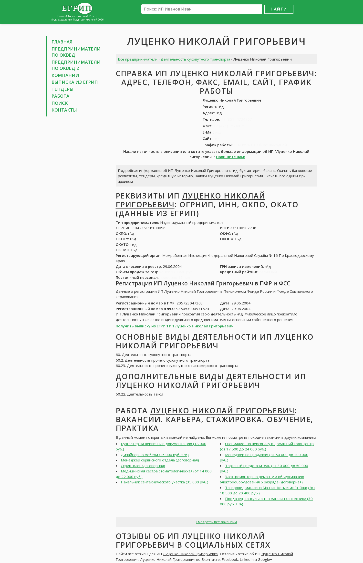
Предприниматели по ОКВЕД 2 (76, 65)
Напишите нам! (230, 156)
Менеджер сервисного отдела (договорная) (160, 460)
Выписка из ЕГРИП (75, 82)
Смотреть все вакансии (216, 521)
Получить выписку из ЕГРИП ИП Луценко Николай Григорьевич (174, 325)
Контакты (64, 110)
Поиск (60, 103)
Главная (62, 42)
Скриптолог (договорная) (143, 465)
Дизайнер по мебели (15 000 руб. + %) (155, 454)
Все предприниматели (137, 59)
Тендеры (62, 89)
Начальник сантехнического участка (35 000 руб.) (164, 482)
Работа (60, 96)
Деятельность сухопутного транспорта (195, 59)
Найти (278, 9)
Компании (65, 75)
